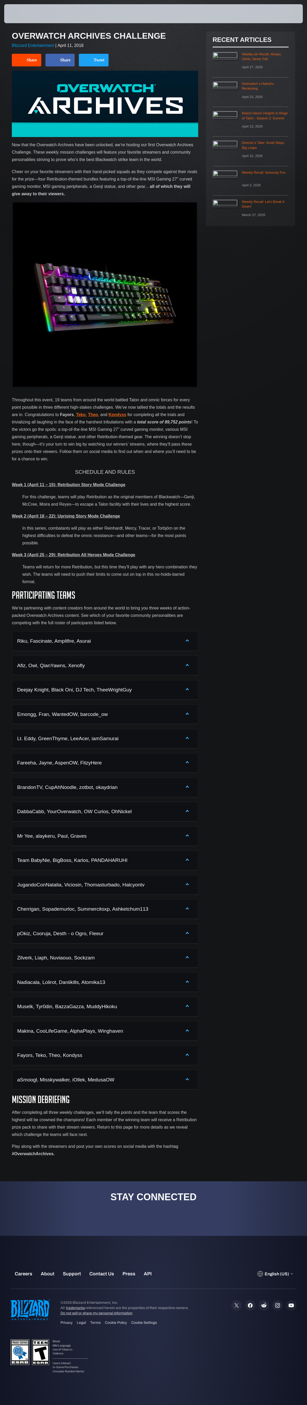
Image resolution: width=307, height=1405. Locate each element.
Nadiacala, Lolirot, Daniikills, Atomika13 (61, 982)
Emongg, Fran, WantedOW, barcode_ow (62, 714)
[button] (287, 13)
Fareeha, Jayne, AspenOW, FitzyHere (59, 762)
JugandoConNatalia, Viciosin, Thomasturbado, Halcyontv (81, 884)
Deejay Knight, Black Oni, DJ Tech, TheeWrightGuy (74, 689)
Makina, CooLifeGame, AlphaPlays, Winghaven (70, 1031)
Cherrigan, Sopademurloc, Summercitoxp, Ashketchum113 (82, 909)
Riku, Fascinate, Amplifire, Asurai (54, 641)
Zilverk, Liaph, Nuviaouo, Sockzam (56, 957)
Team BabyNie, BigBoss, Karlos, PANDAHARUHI (72, 860)
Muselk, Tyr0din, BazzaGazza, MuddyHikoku (67, 1006)
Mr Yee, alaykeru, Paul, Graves (52, 836)
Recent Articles (242, 40)
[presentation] (20, 13)
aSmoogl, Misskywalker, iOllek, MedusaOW (65, 1079)
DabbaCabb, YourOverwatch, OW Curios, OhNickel (74, 811)
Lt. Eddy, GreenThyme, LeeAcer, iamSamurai (68, 738)
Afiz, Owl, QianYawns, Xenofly (51, 665)
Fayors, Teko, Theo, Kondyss (49, 1055)
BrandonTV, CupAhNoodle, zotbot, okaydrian (67, 787)
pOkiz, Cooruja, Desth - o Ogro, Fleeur (60, 933)
